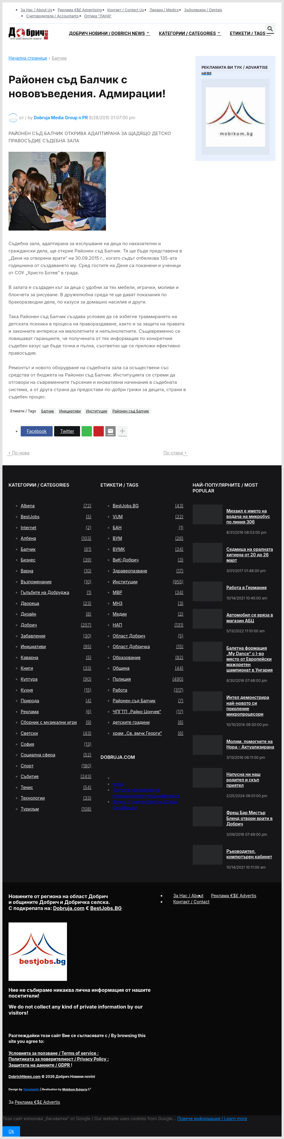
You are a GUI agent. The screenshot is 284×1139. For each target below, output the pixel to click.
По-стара (173, 452)
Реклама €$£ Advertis (37, 1102)
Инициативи (70, 411)
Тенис (56, 787)
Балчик (59, 58)
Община (148, 668)
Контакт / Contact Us (125, 10)
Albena (56, 506)
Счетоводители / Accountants (52, 16)
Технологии (56, 798)
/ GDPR (40, 1065)
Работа (148, 690)
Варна (56, 571)
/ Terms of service (53, 1053)
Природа (56, 701)
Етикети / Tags (247, 33)
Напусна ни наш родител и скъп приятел (243, 780)
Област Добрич (148, 636)
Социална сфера (56, 755)
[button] (270, 29)
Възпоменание (56, 582)
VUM (148, 517)
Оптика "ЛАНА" (98, 16)
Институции (96, 411)
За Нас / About (188, 895)
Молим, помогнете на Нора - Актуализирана (250, 744)
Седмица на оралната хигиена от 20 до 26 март (249, 555)
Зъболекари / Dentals (203, 10)
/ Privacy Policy (58, 1058)
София (56, 744)
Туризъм (56, 809)
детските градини (148, 722)
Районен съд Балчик (130, 411)
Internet (56, 528)
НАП (148, 625)
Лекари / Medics (164, 10)
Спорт (56, 766)
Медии (148, 614)
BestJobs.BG (148, 506)
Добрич (56, 625)
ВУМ (148, 538)
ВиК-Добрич (148, 560)
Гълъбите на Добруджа (56, 592)
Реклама (56, 712)
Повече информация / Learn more (212, 1118)
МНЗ (148, 603)
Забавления (56, 636)
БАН (148, 528)
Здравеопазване (148, 571)
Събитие (56, 776)
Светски (56, 733)
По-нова (21, 452)
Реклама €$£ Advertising (80, 10)
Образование (148, 658)
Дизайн (56, 614)
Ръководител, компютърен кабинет (249, 854)
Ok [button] (11, 1131)
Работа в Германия (246, 587)
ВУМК (148, 549)
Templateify (31, 1089)
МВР (148, 592)
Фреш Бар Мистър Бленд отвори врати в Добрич (249, 818)
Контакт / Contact (191, 901)
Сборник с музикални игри (56, 722)
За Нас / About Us (36, 10)
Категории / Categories (187, 33)
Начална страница (28, 58)
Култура (56, 679)
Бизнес (56, 560)
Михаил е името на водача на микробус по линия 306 (248, 516)
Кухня (56, 690)
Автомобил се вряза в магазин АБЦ (249, 617)
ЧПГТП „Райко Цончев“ (148, 712)
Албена (56, 538)
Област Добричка (148, 647)
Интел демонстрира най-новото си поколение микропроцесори (247, 706)
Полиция (148, 679)
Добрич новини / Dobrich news (107, 33)
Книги (56, 668)
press (118, 784)
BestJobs (56, 517)
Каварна (56, 658)
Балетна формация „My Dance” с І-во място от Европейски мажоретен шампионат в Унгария (249, 659)
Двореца (56, 603)
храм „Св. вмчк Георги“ (148, 733)
